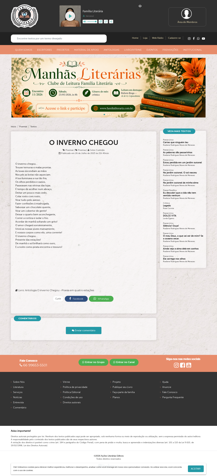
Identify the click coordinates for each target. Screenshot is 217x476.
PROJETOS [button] (63, 49)
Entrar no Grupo (93, 362)
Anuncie (166, 387)
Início (13, 126)
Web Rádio (157, 38)
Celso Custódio (96, 150)
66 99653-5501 (33, 365)
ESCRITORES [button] (44, 49)
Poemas (23, 126)
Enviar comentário (83, 330)
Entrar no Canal (124, 362)
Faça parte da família (124, 392)
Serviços (17, 392)
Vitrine (66, 382)
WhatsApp (101, 298)
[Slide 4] (112, 114)
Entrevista (18, 402)
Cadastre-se (174, 38)
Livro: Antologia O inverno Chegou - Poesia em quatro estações (54, 290)
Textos (33, 126)
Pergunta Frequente (173, 397)
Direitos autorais (72, 402)
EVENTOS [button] (152, 49)
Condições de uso (73, 397)
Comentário (19, 407)
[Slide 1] (106, 114)
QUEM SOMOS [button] (23, 49)
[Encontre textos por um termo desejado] (59, 38)
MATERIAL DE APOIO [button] (86, 49)
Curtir (58, 298)
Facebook (76, 298)
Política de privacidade (75, 387)
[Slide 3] (110, 114)
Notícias (17, 397)
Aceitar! (196, 469)
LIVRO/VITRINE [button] (133, 49)
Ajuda (165, 382)
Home (135, 38)
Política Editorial (71, 392)
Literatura (18, 387)
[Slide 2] (108, 114)
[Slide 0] (104, 114)
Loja (145, 38)
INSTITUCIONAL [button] (192, 49)
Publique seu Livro (122, 387)
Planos (116, 397)
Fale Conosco (169, 392)
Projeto (117, 382)
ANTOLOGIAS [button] (111, 49)
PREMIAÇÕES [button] (170, 49)
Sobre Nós (19, 382)
